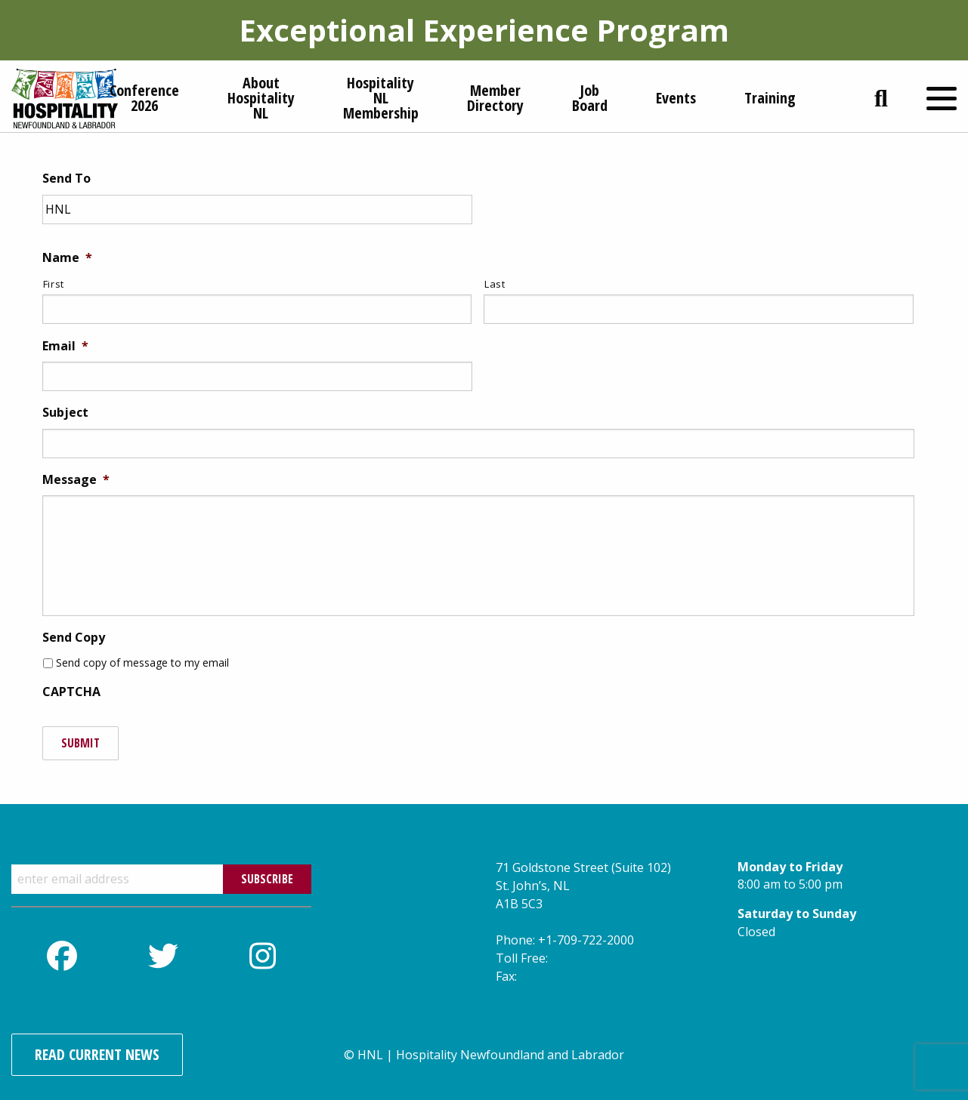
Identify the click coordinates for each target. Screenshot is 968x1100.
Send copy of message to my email (142, 662)
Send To (66, 178)
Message (76, 480)
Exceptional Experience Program (484, 30)
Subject (65, 413)
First (53, 284)
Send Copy (73, 638)
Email (65, 346)
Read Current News (97, 1054)
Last (495, 284)
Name (67, 258)
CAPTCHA (71, 692)
